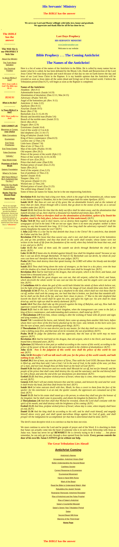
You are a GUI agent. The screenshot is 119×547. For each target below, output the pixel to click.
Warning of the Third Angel (68, 519)
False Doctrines (9, 152)
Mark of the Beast (68, 482)
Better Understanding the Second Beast (68, 463)
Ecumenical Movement (68, 474)
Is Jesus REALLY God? (9, 79)
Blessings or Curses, (9, 131)
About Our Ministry (9, 59)
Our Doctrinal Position (9, 70)
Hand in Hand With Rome (68, 478)
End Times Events (9, 149)
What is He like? (10, 103)
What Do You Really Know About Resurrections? (9, 187)
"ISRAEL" (10, 156)
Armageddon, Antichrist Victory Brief (68, 459)
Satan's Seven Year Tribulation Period (68, 508)
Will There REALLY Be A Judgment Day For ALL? (10, 179)
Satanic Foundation (10, 169)
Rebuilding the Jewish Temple (68, 489)
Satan (68, 511)
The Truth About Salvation (9, 64)
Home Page (10, 199)
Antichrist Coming (68, 450)
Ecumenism (10, 139)
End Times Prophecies (9, 144)
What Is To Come (10, 173)
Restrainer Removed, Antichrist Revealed (68, 493)
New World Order (9, 160)
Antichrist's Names (68, 455)
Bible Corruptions (10, 135)
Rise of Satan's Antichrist (68, 500)
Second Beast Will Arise (68, 515)
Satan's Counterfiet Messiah (68, 504)
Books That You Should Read (10, 194)
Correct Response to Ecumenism (68, 470)
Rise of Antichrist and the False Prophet (68, 497)
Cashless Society (68, 467)
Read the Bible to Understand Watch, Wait (68, 485)
